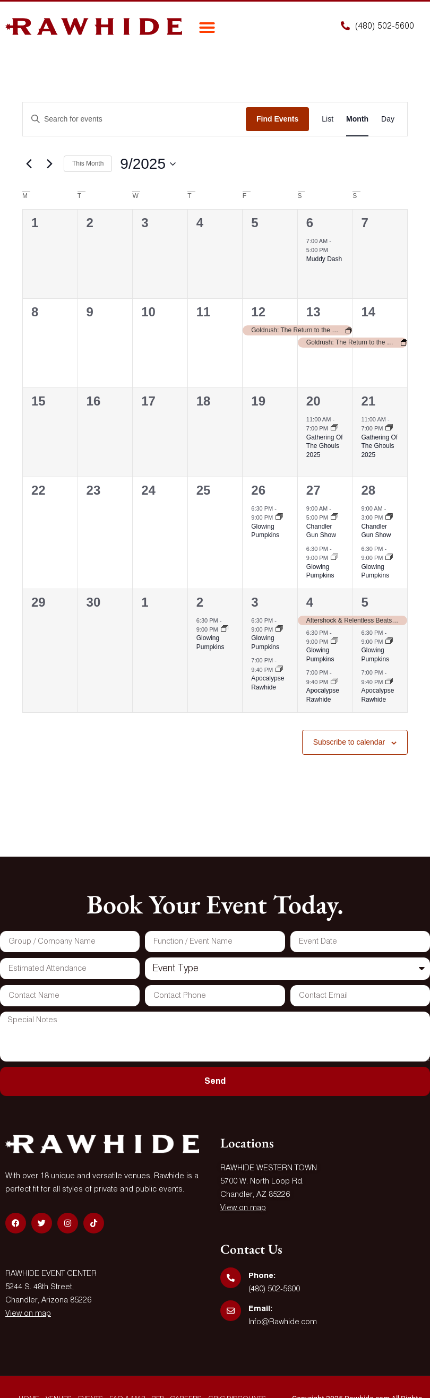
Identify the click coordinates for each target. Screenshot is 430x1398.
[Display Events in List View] (327, 119)
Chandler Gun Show (321, 531)
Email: (260, 1309)
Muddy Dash (324, 259)
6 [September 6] (309, 222)
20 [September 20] (313, 401)
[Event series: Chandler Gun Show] (334, 517)
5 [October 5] (364, 602)
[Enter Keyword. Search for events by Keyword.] (134, 119)
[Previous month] (28, 164)
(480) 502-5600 (274, 1289)
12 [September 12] (258, 312)
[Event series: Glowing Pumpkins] (279, 517)
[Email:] (230, 1310)
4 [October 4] (309, 602)
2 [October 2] (199, 602)
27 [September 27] (313, 490)
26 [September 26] (258, 490)
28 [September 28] (368, 490)
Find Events (277, 119)
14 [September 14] (368, 312)
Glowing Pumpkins (265, 531)
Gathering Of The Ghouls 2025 (324, 446)
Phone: (262, 1276)
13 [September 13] (313, 312)
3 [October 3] (254, 602)
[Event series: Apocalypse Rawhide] (279, 670)
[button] (207, 27)
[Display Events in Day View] (387, 119)
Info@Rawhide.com (282, 1322)
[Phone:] (230, 1277)
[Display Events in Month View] (357, 119)
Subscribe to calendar (349, 742)
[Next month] (49, 164)
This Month (88, 163)
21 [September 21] (368, 401)
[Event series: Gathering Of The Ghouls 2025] (334, 428)
